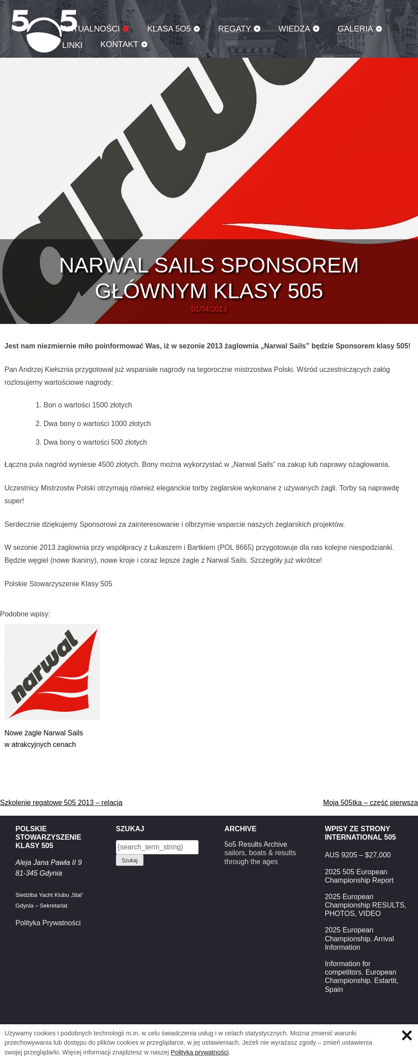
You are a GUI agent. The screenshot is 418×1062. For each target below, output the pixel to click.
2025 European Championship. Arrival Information (359, 938)
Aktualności (91, 28)
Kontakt (119, 44)
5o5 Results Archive (255, 844)
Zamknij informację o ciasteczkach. (407, 1035)
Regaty (234, 28)
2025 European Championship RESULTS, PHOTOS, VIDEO (365, 905)
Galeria (355, 28)
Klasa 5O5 (169, 28)
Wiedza (295, 28)
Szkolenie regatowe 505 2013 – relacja (61, 802)
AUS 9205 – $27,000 (358, 855)
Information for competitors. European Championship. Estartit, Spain (361, 976)
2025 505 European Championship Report (359, 876)
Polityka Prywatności (48, 923)
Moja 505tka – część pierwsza (370, 802)
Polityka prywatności (199, 1052)
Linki (72, 45)
